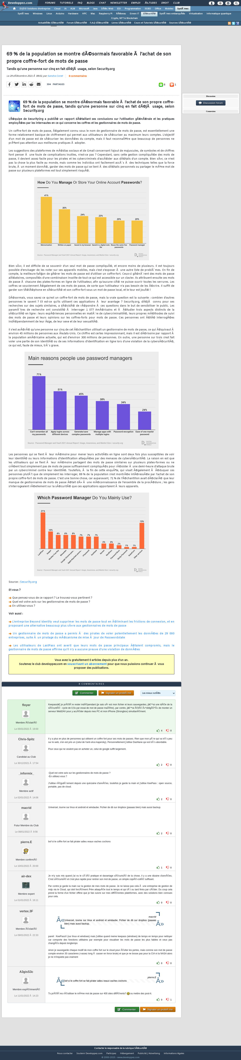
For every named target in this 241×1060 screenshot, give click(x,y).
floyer (26, 712)
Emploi (136, 3)
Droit (165, 3)
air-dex (26, 883)
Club (176, 3)
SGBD (148, 8)
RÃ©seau (121, 13)
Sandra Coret (55, 78)
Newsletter (118, 3)
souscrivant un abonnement (87, 666)
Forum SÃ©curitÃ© (77, 23)
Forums (50, 3)
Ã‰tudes (150, 3)
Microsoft (84, 8)
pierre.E (26, 849)
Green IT (134, 13)
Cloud (57, 8)
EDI (119, 8)
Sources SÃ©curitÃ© (180, 23)
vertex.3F (26, 918)
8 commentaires (78, 78)
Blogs (90, 3)
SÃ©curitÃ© (149, 13)
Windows (38, 13)
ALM (72, 8)
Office (158, 8)
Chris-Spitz (26, 746)
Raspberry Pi (105, 13)
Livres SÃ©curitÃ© (121, 23)
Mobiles (169, 8)
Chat (102, 3)
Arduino (60, 13)
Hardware (73, 13)
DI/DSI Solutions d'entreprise (35, 8)
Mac (93, 13)
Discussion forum (211, 103)
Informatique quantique (219, 13)
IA (65, 8)
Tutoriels (66, 3)
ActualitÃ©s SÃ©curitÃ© (51, 23)
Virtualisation (196, 13)
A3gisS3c (26, 978)
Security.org (28, 584)
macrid (26, 815)
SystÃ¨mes (183, 8)
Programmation (133, 8)
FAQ (80, 3)
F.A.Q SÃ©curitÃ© (99, 23)
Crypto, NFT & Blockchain (124, 18)
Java (95, 8)
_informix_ (26, 780)
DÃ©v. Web (107, 8)
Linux (49, 13)
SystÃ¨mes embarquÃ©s (172, 13)
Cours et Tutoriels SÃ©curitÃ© (150, 23)
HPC (84, 13)
